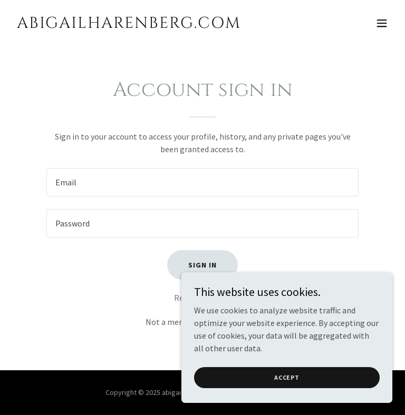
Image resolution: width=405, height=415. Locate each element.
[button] (381, 23)
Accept (287, 377)
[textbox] (202, 182)
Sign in (202, 265)
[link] (129, 24)
